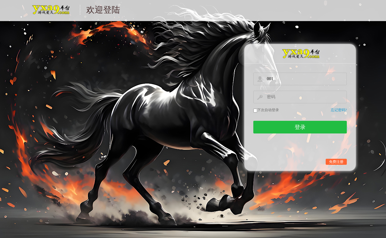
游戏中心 (50, 13)
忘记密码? (339, 110)
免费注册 (336, 162)
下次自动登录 (268, 110)
